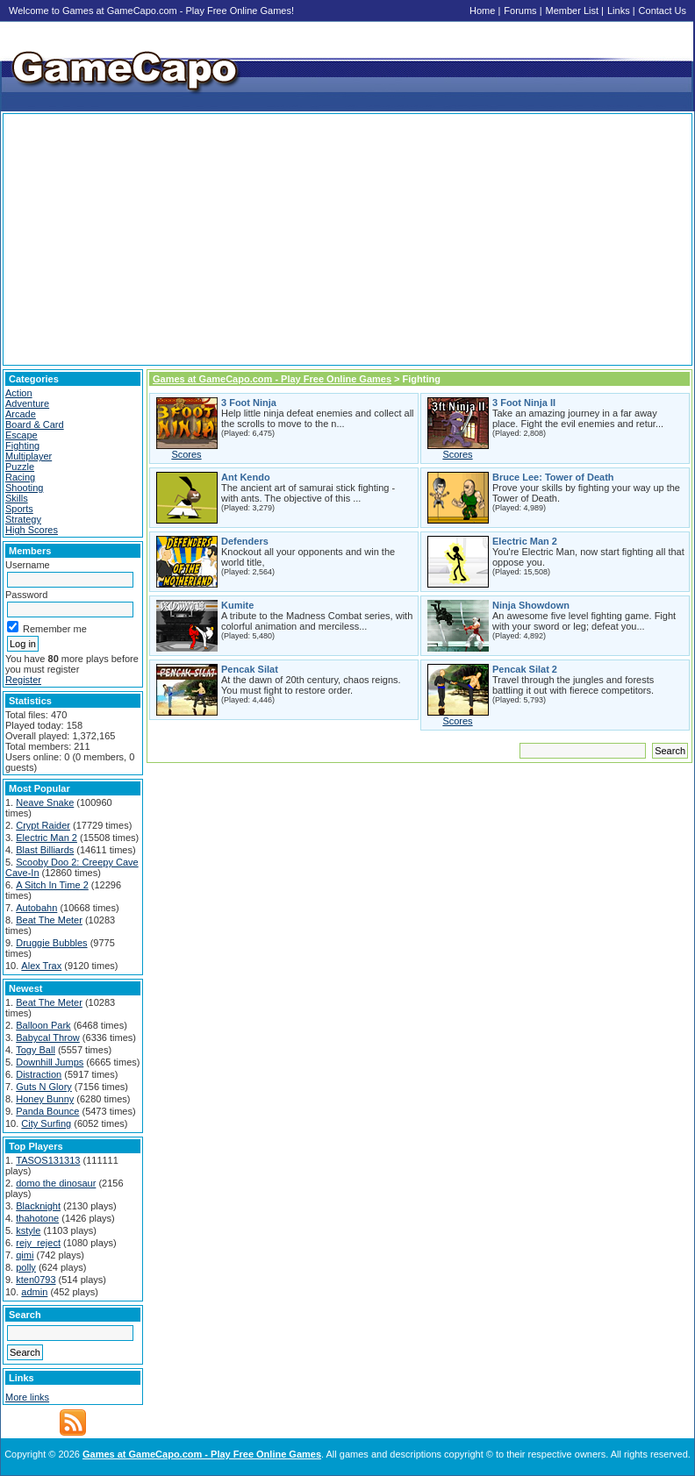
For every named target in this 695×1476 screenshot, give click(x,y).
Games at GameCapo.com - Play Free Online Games (272, 379)
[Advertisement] (347, 239)
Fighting (22, 445)
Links (618, 10)
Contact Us (662, 10)
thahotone (37, 1218)
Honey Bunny (45, 1099)
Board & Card (34, 424)
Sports (19, 508)
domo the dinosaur (56, 1183)
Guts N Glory (44, 1086)
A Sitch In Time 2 (52, 885)
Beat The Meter (49, 920)
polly (26, 1267)
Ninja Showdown (531, 605)
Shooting (24, 487)
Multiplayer (28, 456)
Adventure (27, 403)
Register (23, 679)
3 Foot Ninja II (523, 402)
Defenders (245, 541)
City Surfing (46, 1123)
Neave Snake (45, 802)
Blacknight (38, 1206)
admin (34, 1292)
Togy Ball (35, 1050)
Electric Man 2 (46, 837)
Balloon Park (43, 1025)
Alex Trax (41, 965)
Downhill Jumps (49, 1062)
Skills (16, 498)
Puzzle (19, 466)
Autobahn (36, 907)
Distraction (38, 1074)
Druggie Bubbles (51, 943)
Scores (186, 454)
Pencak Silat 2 (524, 669)
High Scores (31, 529)
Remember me (47, 629)
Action (18, 393)
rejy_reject (38, 1242)
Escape (21, 435)
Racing (20, 477)
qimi (24, 1255)
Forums (520, 10)
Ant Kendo (245, 477)
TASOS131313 (48, 1160)
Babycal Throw (48, 1037)
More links (27, 1397)
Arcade (20, 414)
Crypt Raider (43, 825)
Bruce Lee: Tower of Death (553, 477)
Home (482, 10)
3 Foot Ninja (248, 402)
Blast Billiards (45, 850)
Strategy (23, 519)
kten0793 (35, 1279)
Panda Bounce (47, 1111)
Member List (572, 10)
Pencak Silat (249, 669)
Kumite (237, 605)
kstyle (28, 1230)
